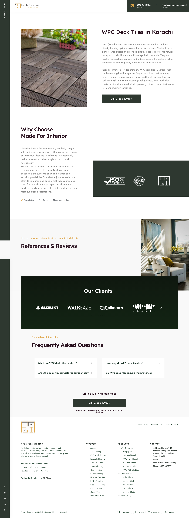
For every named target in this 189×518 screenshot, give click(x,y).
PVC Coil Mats (96, 488)
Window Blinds (127, 473)
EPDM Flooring (96, 481)
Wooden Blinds (129, 484)
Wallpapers (127, 451)
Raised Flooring (96, 473)
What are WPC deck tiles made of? (57, 363)
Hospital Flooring (97, 477)
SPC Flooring (95, 451)
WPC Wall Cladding (131, 470)
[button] (37, 307)
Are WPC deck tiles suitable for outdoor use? (63, 373)
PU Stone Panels (129, 462)
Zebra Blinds (128, 488)
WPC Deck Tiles (97, 496)
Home (139, 425)
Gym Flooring (96, 470)
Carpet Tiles (95, 492)
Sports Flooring (96, 466)
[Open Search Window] (5, 510)
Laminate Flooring (97, 459)
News (146, 425)
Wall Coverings (127, 448)
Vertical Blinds (129, 481)
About (166, 425)
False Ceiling (126, 496)
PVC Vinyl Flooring (98, 455)
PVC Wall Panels (130, 455)
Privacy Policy (156, 425)
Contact (174, 425)
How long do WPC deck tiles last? (125, 363)
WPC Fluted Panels (130, 459)
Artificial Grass (96, 462)
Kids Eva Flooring (97, 484)
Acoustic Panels (129, 466)
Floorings (92, 448)
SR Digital (47, 478)
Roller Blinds (128, 477)
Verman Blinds (129, 492)
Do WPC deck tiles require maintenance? (129, 373)
